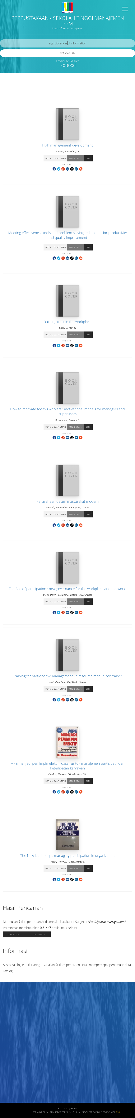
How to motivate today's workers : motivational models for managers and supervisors (67, 411)
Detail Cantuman (55, 158)
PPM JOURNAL (74, 1112)
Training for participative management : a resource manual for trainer (67, 676)
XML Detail (75, 158)
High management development (67, 145)
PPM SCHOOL (109, 1112)
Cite (88, 158)
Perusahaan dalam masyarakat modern (67, 501)
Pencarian (67, 53)
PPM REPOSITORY (58, 1112)
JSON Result (38, 934)
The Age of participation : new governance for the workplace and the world (67, 588)
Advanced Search (67, 61)
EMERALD (97, 1112)
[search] (67, 43)
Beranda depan (41, 1112)
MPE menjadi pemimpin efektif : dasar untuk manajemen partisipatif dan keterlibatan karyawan (67, 765)
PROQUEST (86, 1112)
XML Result (14, 934)
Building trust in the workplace (67, 321)
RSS (118, 1112)
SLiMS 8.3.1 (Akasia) (67, 1108)
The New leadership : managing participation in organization (67, 855)
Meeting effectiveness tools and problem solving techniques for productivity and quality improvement (67, 235)
